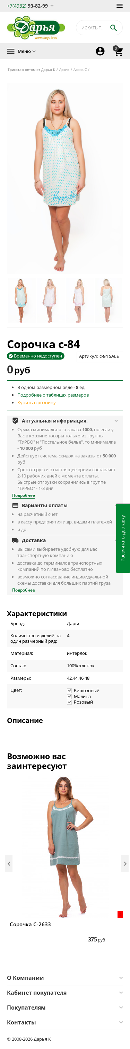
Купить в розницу (36, 402)
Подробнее (23, 495)
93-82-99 (27, 5)
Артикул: (88, 356)
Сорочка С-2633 (30, 924)
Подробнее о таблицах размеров (53, 395)
